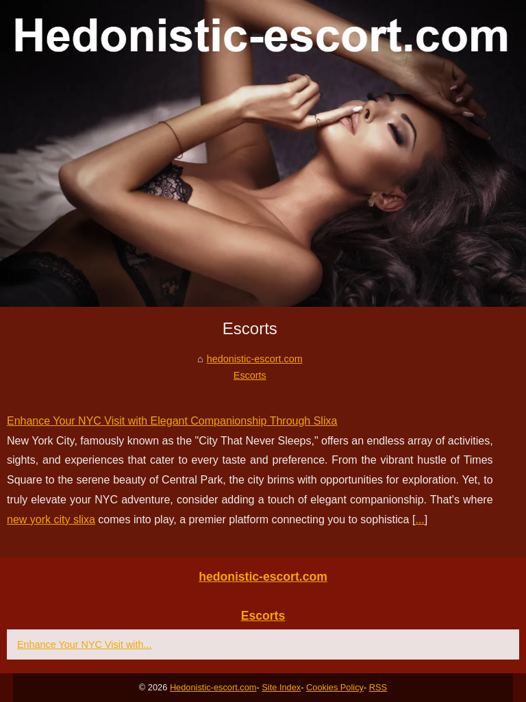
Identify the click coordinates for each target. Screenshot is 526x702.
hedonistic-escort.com (255, 358)
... (419, 519)
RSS (378, 687)
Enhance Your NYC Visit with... (84, 644)
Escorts (250, 375)
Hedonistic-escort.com (213, 687)
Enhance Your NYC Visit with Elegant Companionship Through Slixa (172, 421)
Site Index (281, 687)
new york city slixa (51, 519)
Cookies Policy (335, 687)
